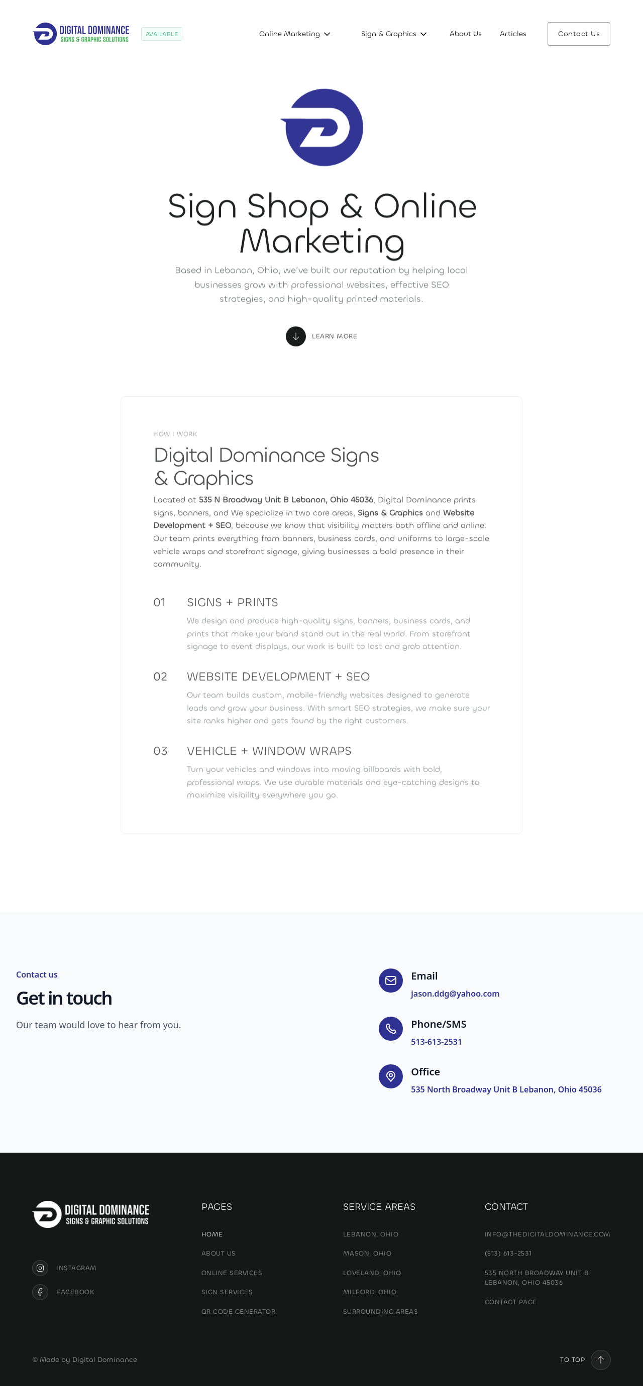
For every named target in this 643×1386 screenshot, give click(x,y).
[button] (293, 34)
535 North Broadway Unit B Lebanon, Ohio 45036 (506, 1089)
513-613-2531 (436, 1041)
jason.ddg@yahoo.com (455, 993)
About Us (466, 34)
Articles (513, 34)
